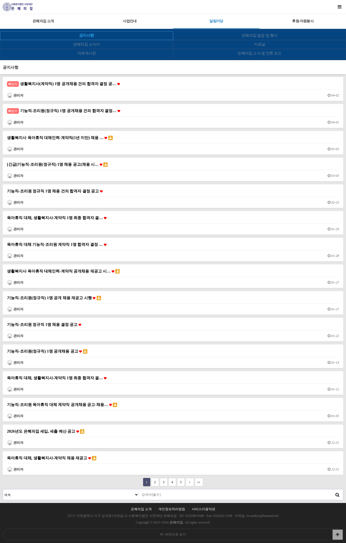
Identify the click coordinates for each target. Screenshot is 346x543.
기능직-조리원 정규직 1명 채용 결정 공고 (44, 324)
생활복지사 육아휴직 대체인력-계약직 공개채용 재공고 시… (63, 271)
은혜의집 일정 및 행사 (259, 35)
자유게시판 (86, 53)
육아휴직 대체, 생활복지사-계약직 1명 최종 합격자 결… (57, 217)
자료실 (259, 44)
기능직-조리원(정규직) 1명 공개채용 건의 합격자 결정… (63, 111)
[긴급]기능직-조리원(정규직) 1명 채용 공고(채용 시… (57, 164)
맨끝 (199, 482)
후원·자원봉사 (302, 21)
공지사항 (86, 35)
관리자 (15, 95)
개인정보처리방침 (171, 509)
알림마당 (216, 21)
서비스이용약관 (203, 509)
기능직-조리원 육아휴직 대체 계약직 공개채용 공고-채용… (62, 404)
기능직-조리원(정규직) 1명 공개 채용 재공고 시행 (54, 298)
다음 (190, 482)
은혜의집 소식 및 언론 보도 (259, 53)
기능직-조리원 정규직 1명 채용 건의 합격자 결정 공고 (55, 191)
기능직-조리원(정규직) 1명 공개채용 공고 (47, 351)
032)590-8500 (194, 516)
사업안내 (129, 21)
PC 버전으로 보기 (173, 534)
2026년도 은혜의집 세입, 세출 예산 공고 (45, 431)
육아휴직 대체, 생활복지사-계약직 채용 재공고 (51, 458)
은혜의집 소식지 (86, 44)
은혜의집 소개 (43, 21)
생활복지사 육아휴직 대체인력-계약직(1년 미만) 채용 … (60, 137)
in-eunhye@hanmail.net (263, 516)
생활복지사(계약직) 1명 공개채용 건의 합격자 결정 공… (63, 84)
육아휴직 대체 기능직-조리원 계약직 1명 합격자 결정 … (57, 244)
